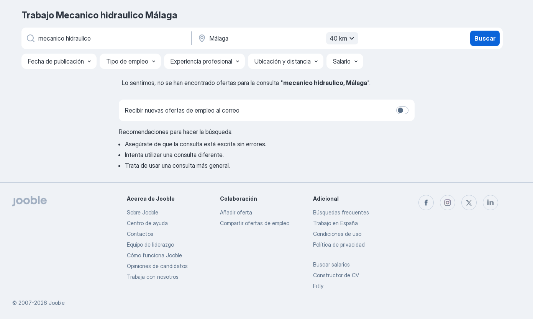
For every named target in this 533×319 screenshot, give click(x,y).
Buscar (484, 38)
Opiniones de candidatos (157, 266)
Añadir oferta (236, 212)
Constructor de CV (336, 275)
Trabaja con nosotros (153, 276)
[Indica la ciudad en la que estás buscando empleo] (277, 38)
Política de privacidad (339, 244)
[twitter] (469, 202)
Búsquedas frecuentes (341, 212)
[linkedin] (490, 202)
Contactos (140, 234)
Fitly (318, 286)
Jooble (57, 302)
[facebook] (426, 202)
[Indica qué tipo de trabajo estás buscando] (105, 38)
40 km (343, 38)
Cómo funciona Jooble (154, 255)
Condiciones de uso (337, 234)
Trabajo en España (335, 223)
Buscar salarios (331, 264)
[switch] (402, 110)
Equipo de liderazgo (150, 244)
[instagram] (447, 202)
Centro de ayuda (147, 223)
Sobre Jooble (142, 212)
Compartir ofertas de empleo (254, 223)
